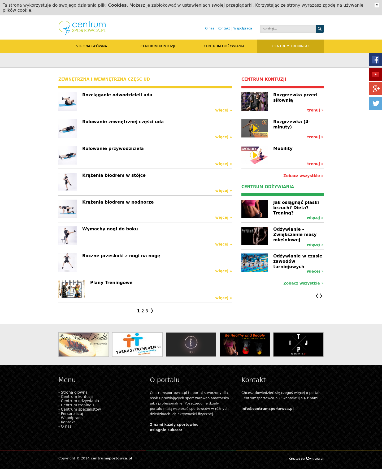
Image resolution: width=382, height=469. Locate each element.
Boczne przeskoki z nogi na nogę (121, 255)
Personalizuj (72, 413)
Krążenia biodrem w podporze (118, 202)
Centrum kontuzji (158, 46)
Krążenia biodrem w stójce (114, 175)
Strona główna (91, 46)
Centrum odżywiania (224, 46)
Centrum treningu (290, 46)
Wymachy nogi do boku (110, 228)
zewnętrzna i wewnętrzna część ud (104, 79)
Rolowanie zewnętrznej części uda (123, 121)
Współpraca (242, 28)
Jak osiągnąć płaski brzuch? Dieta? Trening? (296, 208)
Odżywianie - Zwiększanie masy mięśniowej (295, 234)
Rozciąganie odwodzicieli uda (117, 94)
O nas (209, 28)
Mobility (283, 148)
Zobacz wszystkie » (303, 176)
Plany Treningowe (111, 282)
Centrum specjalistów (81, 409)
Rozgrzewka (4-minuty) (291, 124)
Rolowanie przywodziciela (113, 148)
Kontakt (224, 28)
